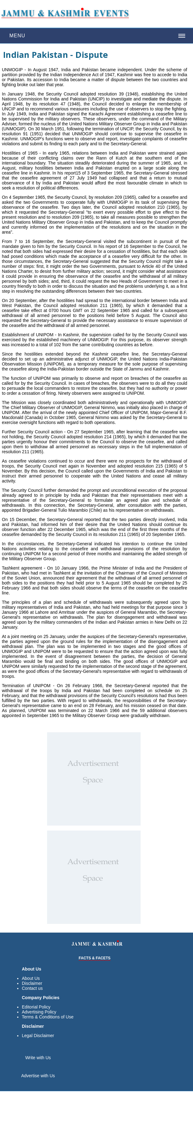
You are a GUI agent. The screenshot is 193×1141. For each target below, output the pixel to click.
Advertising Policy (39, 1011)
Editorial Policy (36, 1006)
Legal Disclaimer (38, 1035)
